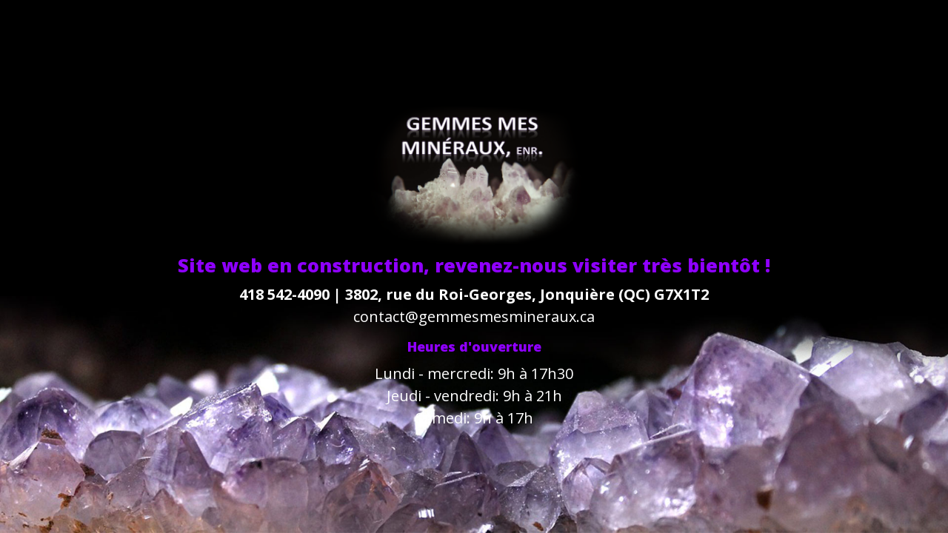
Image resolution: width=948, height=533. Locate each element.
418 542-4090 (284, 294)
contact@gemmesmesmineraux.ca (474, 316)
